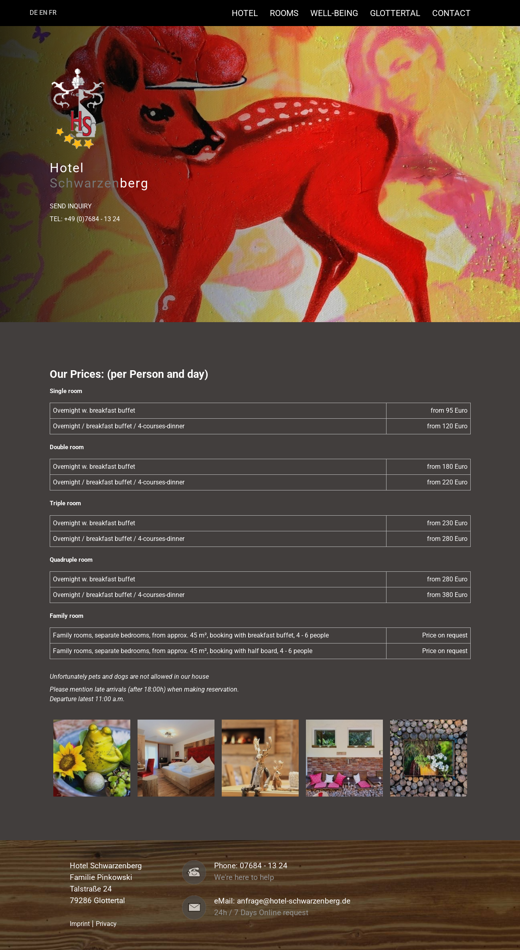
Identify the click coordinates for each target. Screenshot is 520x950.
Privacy (106, 924)
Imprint (80, 924)
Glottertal (399, 13)
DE (34, 12)
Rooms (288, 13)
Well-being (338, 13)
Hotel (249, 13)
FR (53, 12)
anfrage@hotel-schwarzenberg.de (293, 901)
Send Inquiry (71, 206)
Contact (451, 13)
